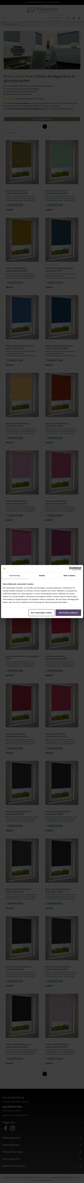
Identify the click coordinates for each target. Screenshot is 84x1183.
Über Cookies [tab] (69, 575)
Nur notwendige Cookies (41, 613)
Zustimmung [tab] (14, 575)
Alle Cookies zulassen (68, 613)
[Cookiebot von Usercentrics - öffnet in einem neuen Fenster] (70, 568)
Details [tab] (42, 575)
